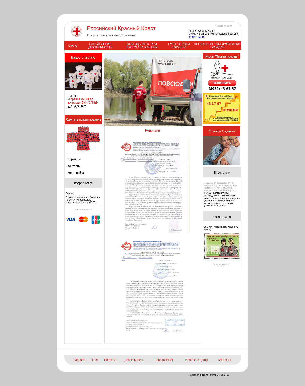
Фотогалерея (222, 216)
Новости (109, 360)
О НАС (72, 45)
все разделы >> (222, 264)
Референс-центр (196, 360)
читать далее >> (83, 209)
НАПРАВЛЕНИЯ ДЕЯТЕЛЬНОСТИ (100, 45)
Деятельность (133, 360)
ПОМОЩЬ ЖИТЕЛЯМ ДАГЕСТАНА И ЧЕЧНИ (141, 45)
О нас (94, 360)
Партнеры (74, 159)
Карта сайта (76, 172)
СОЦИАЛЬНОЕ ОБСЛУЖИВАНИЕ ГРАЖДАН (217, 45)
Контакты (74, 166)
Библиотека (222, 172)
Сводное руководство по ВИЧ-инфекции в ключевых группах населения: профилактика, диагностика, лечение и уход (220, 186)
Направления (163, 360)
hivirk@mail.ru (197, 36)
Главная (79, 360)
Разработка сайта (198, 374)
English (228, 26)
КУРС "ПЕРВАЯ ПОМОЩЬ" (179, 45)
